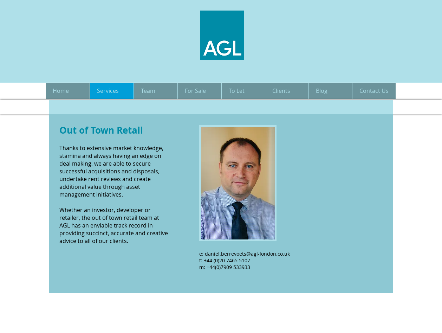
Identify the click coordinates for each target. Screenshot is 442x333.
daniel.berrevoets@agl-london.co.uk (247, 253)
